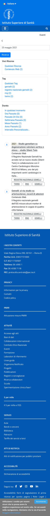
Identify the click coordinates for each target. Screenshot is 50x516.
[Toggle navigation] (5, 29)
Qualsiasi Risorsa (13, 66)
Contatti (7, 304)
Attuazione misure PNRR (15, 325)
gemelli (10, 86)
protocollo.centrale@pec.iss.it (22, 282)
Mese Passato (13, 123)
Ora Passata (12, 113)
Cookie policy (10, 307)
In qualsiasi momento (15, 110)
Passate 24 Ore (13, 117)
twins (9, 96)
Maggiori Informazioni (11, 513)
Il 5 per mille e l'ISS (12, 415)
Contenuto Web (14, 69)
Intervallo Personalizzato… (17, 129)
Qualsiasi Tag (11, 83)
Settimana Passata (15, 120)
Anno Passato (13, 126)
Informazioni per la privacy (16, 300)
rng (8, 93)
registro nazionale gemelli (18, 90)
